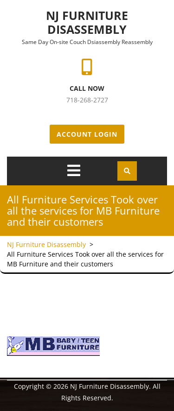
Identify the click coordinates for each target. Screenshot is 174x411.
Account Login (87, 134)
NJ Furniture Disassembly (87, 22)
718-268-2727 (87, 99)
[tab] (73, 170)
